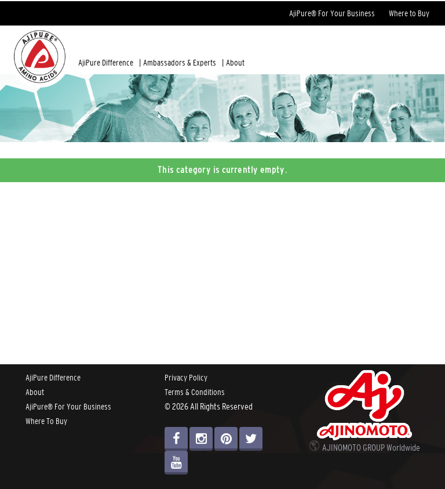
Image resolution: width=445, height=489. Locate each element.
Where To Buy (46, 421)
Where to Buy (409, 13)
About (235, 62)
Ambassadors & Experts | (183, 62)
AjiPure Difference (53, 377)
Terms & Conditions (195, 392)
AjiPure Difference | (109, 62)
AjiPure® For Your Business (332, 13)
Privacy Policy (186, 377)
